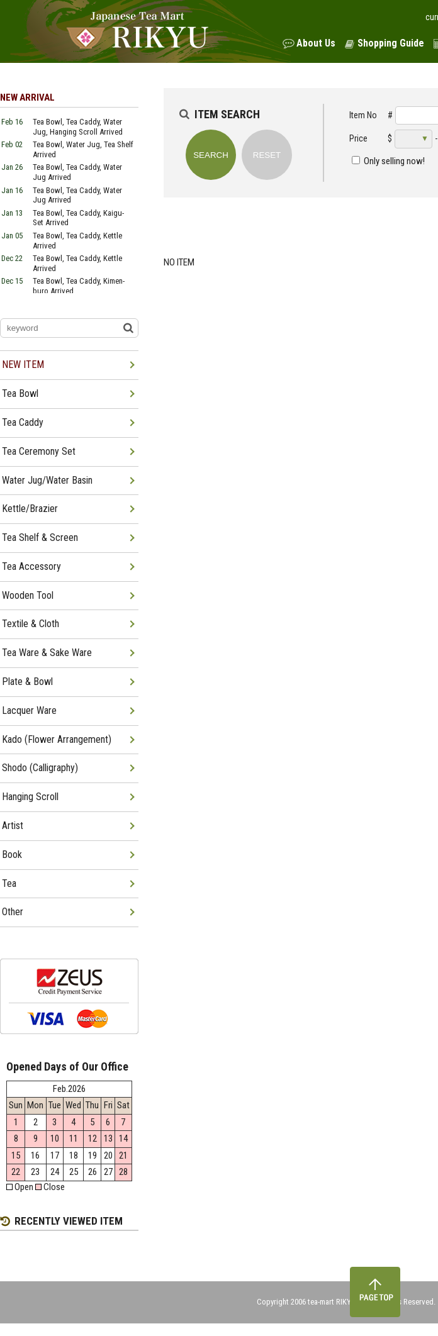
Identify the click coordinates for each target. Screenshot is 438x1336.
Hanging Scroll (30, 797)
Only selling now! (394, 161)
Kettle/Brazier (30, 509)
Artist (12, 826)
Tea (9, 883)
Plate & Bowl (27, 681)
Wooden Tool (27, 595)
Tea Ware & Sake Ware (47, 653)
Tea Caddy (22, 422)
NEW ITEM (23, 364)
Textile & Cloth (30, 624)
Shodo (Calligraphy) (40, 768)
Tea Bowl (20, 393)
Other (12, 912)
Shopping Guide (390, 43)
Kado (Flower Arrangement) (56, 739)
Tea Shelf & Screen (40, 537)
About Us (315, 43)
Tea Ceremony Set (39, 451)
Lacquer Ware (29, 710)
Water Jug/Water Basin (47, 480)
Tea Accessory (31, 566)
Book (12, 854)
